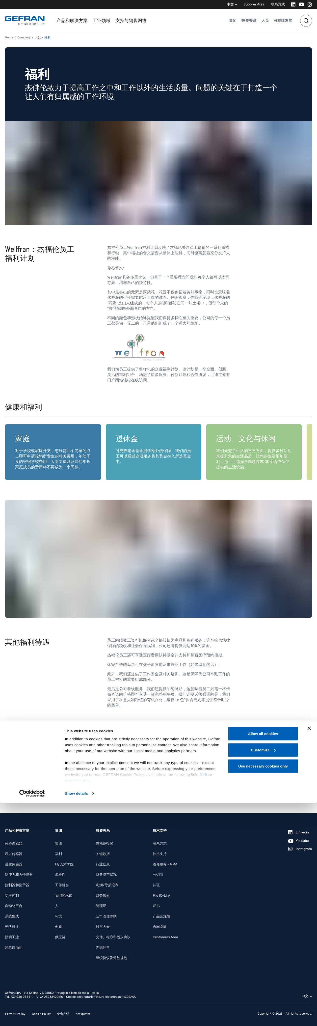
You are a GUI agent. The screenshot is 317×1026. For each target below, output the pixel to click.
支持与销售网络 (131, 20)
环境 (58, 916)
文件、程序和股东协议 (113, 937)
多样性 (60, 875)
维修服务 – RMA (165, 864)
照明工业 (12, 937)
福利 (58, 854)
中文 (230, 4)
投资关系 (248, 20)
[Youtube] (300, 4)
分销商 (158, 875)
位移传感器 (13, 843)
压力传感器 (13, 854)
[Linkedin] (292, 4)
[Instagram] (308, 4)
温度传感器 (13, 864)
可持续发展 (283, 20)
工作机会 (62, 885)
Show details (76, 1016)
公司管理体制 (106, 916)
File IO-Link (161, 895)
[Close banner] (309, 951)
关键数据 (103, 854)
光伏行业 (12, 927)
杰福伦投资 (104, 843)
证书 (156, 906)
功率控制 (12, 895)
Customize (263, 973)
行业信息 (103, 864)
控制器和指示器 (17, 885)
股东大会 (103, 927)
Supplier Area (253, 4)
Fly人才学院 (64, 864)
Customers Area (165, 937)
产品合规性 (161, 916)
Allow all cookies (263, 956)
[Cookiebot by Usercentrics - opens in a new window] (32, 1016)
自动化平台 (13, 906)
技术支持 (160, 854)
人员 (265, 20)
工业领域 (101, 20)
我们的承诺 (63, 895)
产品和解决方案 (72, 20)
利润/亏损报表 (107, 885)
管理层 (101, 906)
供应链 (60, 937)
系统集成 (12, 916)
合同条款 (160, 927)
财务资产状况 (106, 875)
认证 (156, 885)
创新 (58, 927)
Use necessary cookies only (263, 989)
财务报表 (103, 895)
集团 (233, 20)
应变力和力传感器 (19, 875)
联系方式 (278, 4)
